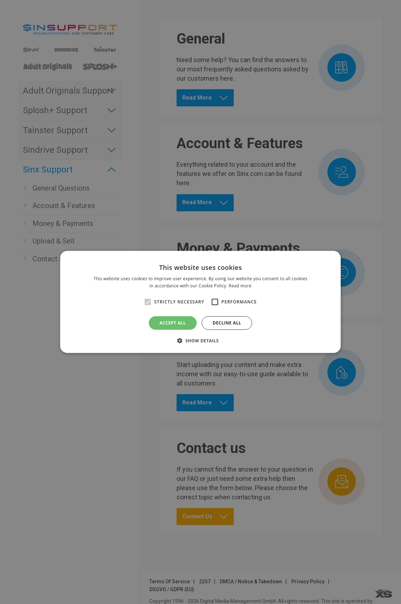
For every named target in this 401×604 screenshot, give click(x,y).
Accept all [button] (172, 323)
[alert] (200, 302)
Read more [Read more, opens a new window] (240, 286)
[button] (200, 340)
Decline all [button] (227, 323)
